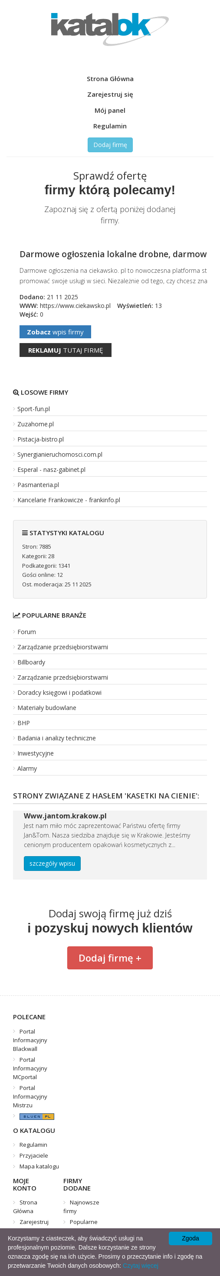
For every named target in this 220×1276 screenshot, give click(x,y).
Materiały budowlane (46, 707)
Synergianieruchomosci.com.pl (59, 454)
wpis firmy (55, 331)
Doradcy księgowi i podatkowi (59, 692)
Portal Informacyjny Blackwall (30, 1040)
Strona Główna (110, 78)
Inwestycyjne (35, 753)
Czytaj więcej (140, 1265)
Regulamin (110, 125)
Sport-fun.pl (33, 409)
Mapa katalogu (39, 1166)
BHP (23, 723)
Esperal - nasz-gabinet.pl (51, 469)
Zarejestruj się (110, 94)
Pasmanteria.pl (38, 485)
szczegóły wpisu (52, 863)
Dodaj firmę (110, 145)
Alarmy (27, 768)
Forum (26, 632)
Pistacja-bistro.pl (40, 439)
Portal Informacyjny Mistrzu (30, 1096)
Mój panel (110, 110)
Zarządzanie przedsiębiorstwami (62, 647)
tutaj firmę (65, 350)
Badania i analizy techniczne (56, 738)
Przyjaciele (34, 1155)
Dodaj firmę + (110, 957)
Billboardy (31, 662)
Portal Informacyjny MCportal (30, 1068)
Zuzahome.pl (35, 424)
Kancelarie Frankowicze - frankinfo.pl (68, 500)
